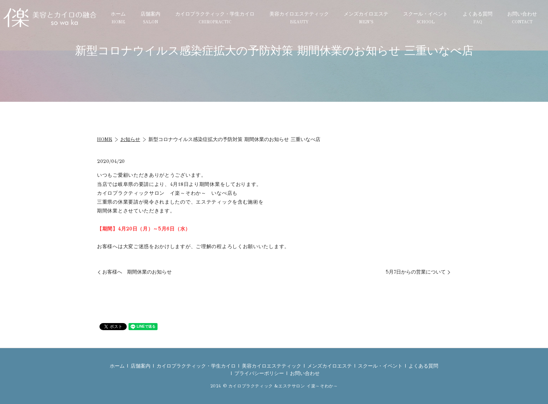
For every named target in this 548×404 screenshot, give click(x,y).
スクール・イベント (425, 18)
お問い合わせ (522, 18)
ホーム (118, 18)
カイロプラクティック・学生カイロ (215, 18)
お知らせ (130, 139)
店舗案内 (150, 18)
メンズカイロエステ (366, 18)
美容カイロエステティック (299, 18)
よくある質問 (477, 18)
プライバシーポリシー (259, 373)
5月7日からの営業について (416, 272)
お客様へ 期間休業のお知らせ (137, 272)
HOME (104, 139)
